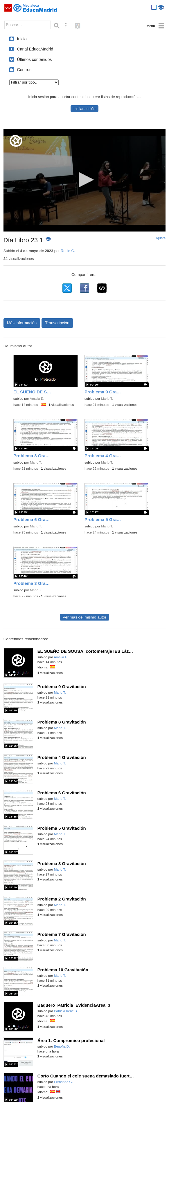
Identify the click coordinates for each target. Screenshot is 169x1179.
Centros (24, 69)
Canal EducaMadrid (35, 49)
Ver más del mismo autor (84, 617)
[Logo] (16, 141)
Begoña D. (62, 1046)
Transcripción (57, 323)
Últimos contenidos (34, 59)
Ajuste (161, 238)
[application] (84, 180)
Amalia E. (37, 398)
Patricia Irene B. (66, 1011)
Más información (22, 323)
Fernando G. (63, 1082)
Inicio (21, 39)
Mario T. (107, 398)
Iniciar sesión (84, 108)
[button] (84, 180)
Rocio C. (68, 251)
